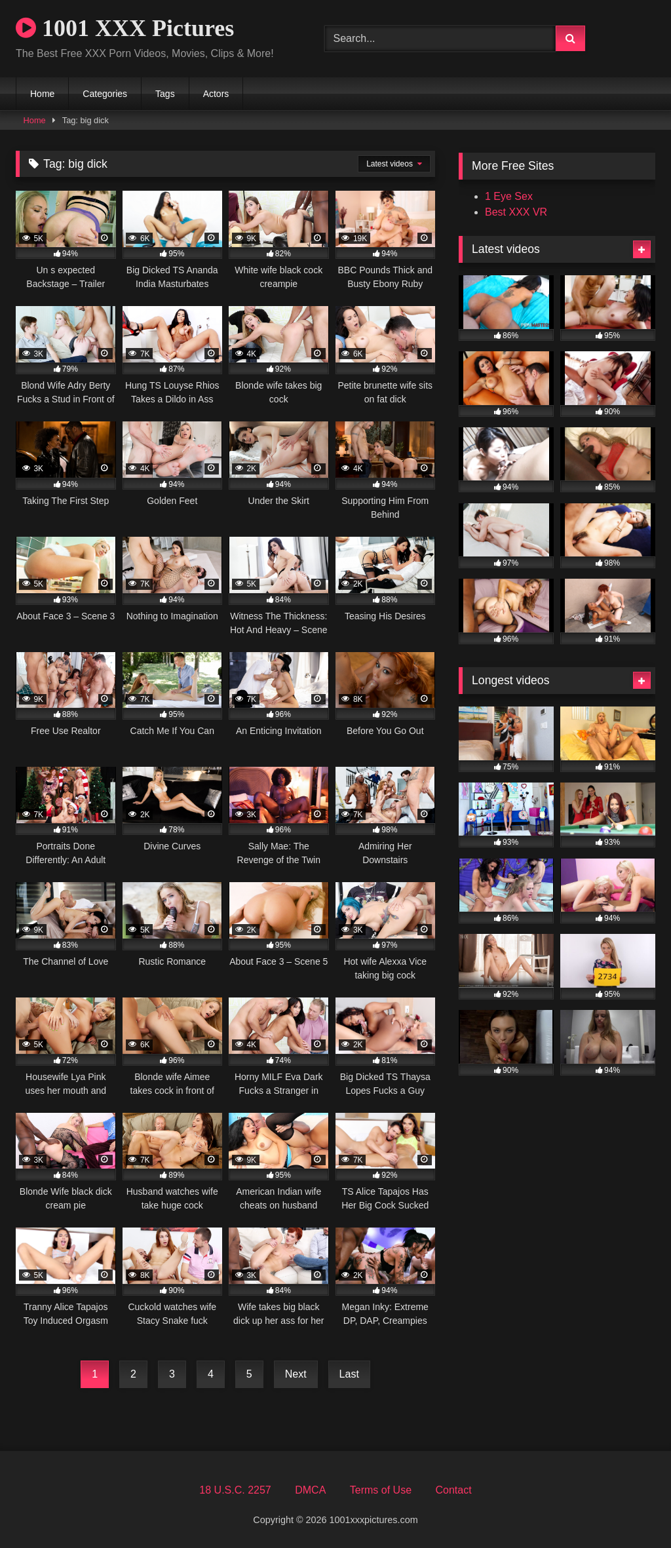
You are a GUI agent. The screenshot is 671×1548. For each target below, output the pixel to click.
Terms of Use (381, 1490)
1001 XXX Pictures (125, 28)
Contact (453, 1490)
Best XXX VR (516, 212)
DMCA (310, 1490)
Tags (165, 93)
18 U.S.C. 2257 (235, 1490)
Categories (105, 93)
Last (349, 1374)
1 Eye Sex (509, 196)
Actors (216, 93)
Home (42, 93)
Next (296, 1374)
